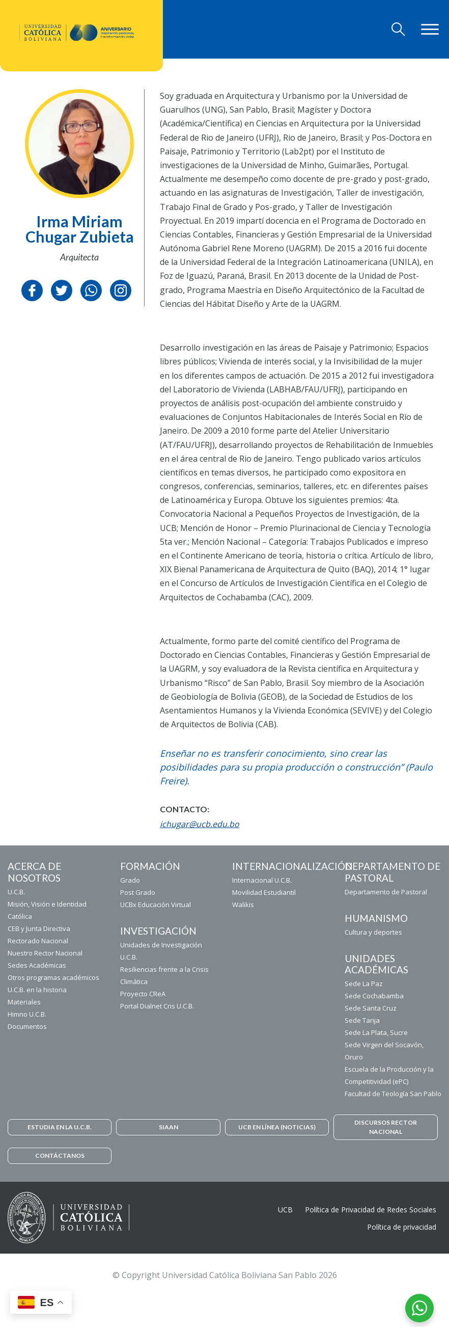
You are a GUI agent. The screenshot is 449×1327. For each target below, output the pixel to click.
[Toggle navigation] (398, 29)
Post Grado (137, 892)
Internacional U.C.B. (262, 880)
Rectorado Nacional (38, 940)
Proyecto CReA (142, 993)
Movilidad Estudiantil (264, 892)
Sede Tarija (362, 1020)
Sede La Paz (364, 983)
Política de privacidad (401, 1227)
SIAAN (168, 1127)
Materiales (24, 1001)
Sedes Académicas (37, 965)
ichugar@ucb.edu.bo (199, 824)
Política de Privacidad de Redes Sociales (370, 1209)
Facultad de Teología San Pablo (393, 1093)
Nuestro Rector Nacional (45, 953)
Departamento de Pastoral (386, 891)
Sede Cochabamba (374, 995)
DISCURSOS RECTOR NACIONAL (385, 1127)
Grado (130, 880)
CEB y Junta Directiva (39, 928)
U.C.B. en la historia (37, 989)
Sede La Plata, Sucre (376, 1032)
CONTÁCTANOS (60, 1155)
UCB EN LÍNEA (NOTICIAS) (277, 1127)
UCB (285, 1209)
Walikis (243, 904)
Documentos (27, 1026)
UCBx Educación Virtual (155, 904)
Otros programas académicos (53, 977)
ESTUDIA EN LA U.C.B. (59, 1127)
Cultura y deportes (373, 932)
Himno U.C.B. (27, 1014)
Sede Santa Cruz (371, 1008)
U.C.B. (16, 891)
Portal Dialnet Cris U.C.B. (157, 1006)
